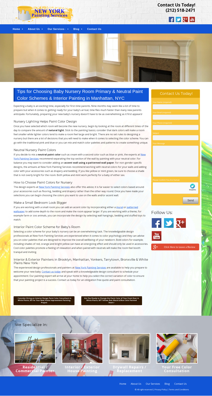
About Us (35, 29)
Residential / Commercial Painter (35, 369)
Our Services (57, 29)
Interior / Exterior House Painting (82, 369)
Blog (78, 29)
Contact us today (51, 272)
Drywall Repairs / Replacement (129, 369)
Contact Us (95, 29)
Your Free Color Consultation (177, 369)
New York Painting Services (54, 187)
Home (17, 29)
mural (119, 207)
